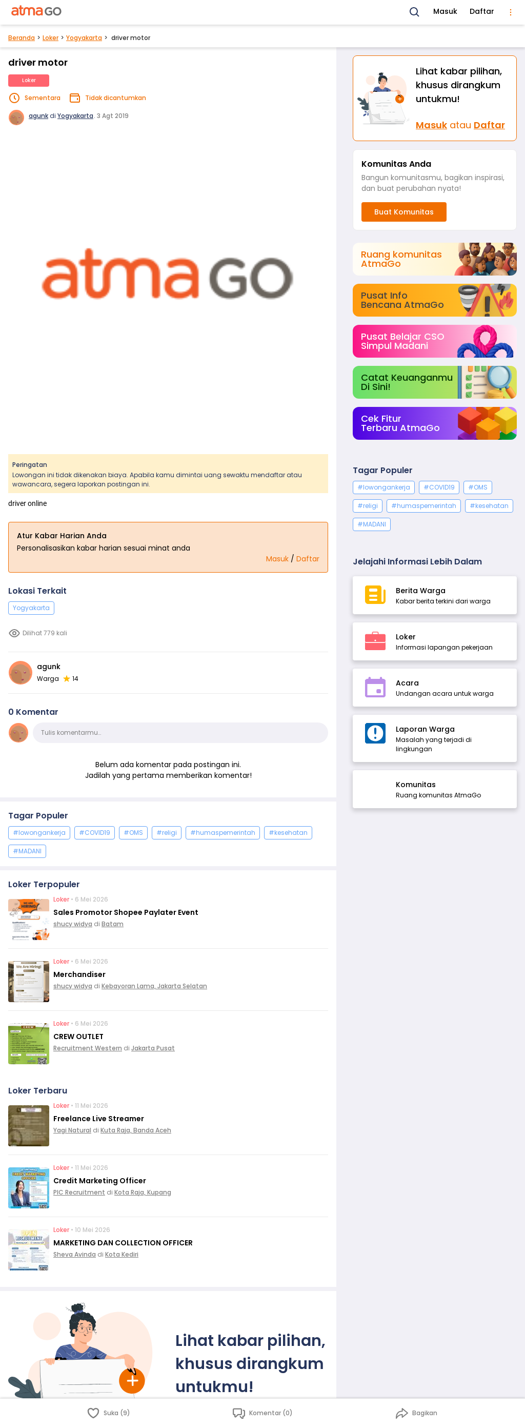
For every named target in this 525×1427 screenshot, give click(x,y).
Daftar (482, 11)
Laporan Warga (425, 729)
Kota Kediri (121, 1254)
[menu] (510, 12)
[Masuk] (384, 98)
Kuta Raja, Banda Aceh (135, 1130)
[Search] (415, 12)
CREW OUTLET (78, 1036)
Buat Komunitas (404, 212)
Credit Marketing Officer (99, 1181)
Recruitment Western (87, 1048)
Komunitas (416, 784)
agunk (38, 115)
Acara (407, 683)
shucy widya (72, 924)
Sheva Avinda (74, 1254)
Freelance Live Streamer (98, 1118)
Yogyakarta (84, 37)
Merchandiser (79, 974)
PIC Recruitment (79, 1192)
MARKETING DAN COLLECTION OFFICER (123, 1243)
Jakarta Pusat (153, 1048)
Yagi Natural (72, 1130)
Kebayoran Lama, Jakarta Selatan (154, 986)
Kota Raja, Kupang (142, 1192)
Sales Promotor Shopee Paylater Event (125, 912)
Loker (50, 37)
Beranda (21, 37)
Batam (113, 924)
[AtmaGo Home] (37, 12)
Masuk (445, 11)
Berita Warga (421, 590)
